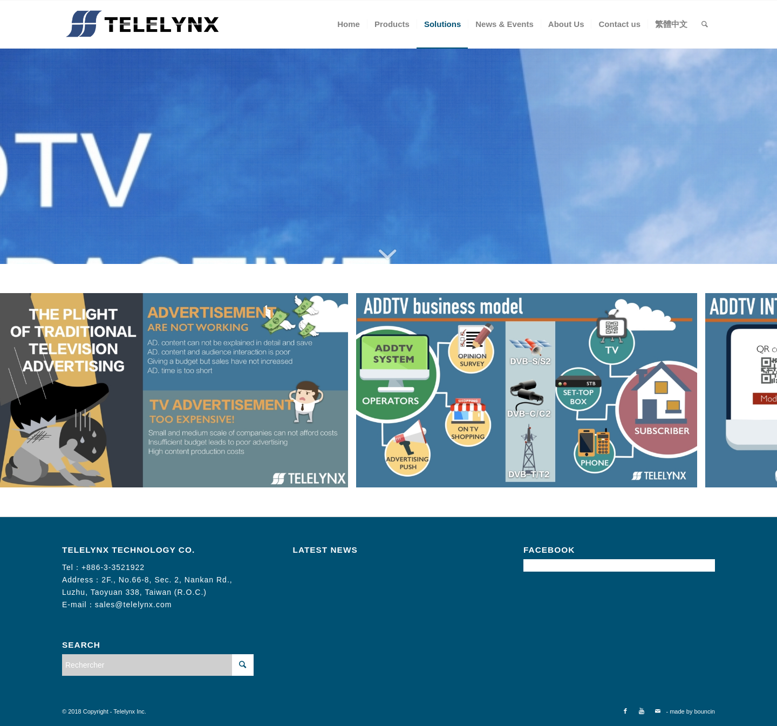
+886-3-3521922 (113, 567)
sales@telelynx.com (133, 604)
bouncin (704, 711)
